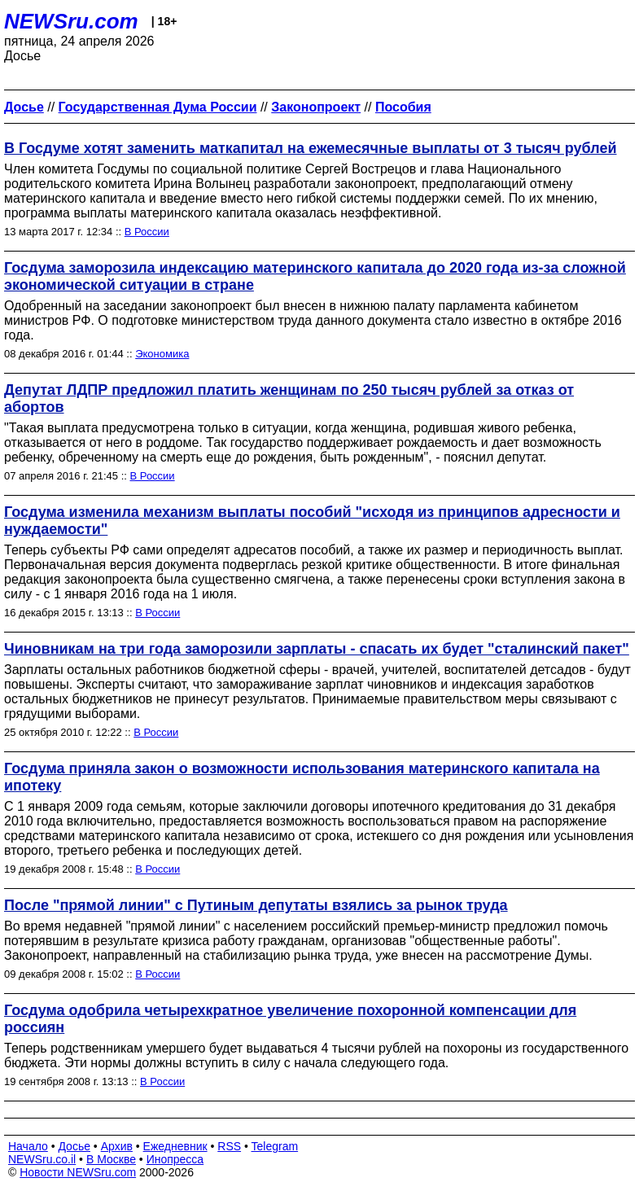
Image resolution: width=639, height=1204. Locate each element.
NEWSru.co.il (42, 1159)
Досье (74, 1146)
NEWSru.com (71, 21)
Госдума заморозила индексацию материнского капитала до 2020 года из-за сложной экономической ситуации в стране (315, 276)
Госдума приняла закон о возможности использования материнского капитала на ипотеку (302, 777)
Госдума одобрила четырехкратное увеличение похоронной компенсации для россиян (290, 1018)
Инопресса (175, 1159)
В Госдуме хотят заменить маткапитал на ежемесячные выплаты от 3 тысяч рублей (310, 148)
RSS (229, 1146)
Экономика (162, 354)
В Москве (111, 1159)
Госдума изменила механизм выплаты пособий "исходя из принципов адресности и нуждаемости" (312, 520)
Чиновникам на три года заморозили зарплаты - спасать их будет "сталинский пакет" (316, 649)
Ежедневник (175, 1146)
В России (147, 231)
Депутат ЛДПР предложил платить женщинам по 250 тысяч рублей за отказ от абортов (289, 398)
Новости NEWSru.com (78, 1172)
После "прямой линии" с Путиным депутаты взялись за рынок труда (256, 905)
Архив (117, 1146)
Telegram (275, 1146)
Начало (28, 1146)
